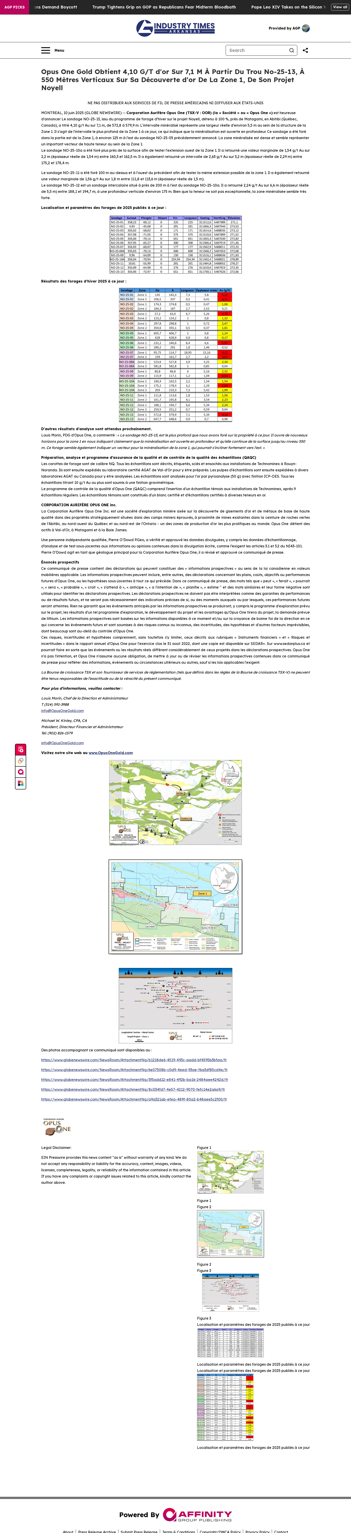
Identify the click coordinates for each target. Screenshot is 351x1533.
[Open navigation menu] (52, 50)
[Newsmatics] (20, 783)
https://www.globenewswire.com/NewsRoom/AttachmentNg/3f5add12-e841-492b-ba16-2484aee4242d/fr (134, 1079)
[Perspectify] (20, 761)
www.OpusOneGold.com (111, 753)
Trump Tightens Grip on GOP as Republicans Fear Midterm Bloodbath (175, 7)
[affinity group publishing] (20, 772)
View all (340, 7)
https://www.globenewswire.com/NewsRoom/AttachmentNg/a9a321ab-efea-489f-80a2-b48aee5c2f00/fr (134, 1099)
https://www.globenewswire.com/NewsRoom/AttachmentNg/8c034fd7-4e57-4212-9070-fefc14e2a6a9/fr (133, 1089)
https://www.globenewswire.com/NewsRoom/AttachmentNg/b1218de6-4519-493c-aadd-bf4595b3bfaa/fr (134, 1060)
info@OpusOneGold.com (62, 710)
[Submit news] (20, 749)
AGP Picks (14, 7)
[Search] (256, 50)
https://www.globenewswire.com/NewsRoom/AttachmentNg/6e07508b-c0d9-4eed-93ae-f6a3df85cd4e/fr (134, 1069)
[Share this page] (305, 50)
